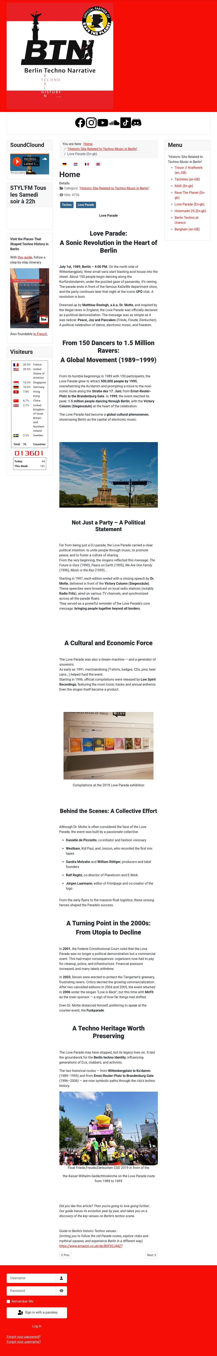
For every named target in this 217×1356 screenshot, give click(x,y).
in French (40, 334)
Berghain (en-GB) (187, 229)
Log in (36, 1326)
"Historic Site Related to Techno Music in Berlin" (114, 188)
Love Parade (86, 204)
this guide (25, 257)
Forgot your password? (23, 1337)
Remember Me (22, 1301)
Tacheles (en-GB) (187, 179)
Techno (67, 204)
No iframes (29, 164)
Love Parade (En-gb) (190, 204)
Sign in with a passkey (37, 1313)
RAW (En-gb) (184, 186)
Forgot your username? (24, 1342)
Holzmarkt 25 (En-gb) (190, 211)
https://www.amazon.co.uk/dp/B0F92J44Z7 (91, 1246)
